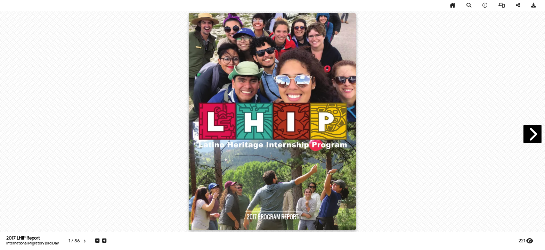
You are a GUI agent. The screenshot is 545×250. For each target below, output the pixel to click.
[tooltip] (452, 5)
